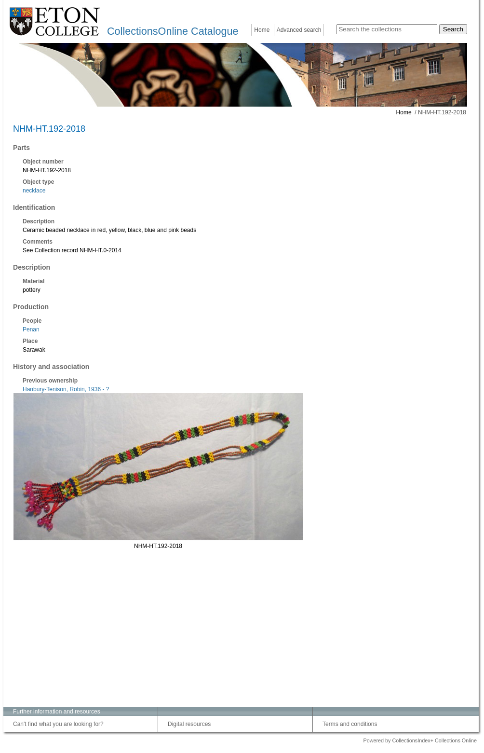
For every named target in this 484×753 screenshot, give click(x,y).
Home (261, 30)
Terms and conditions (350, 724)
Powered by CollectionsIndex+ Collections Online (420, 740)
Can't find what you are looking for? (58, 724)
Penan (31, 329)
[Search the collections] (386, 29)
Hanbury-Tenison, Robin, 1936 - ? (66, 389)
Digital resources (189, 724)
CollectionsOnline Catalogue (172, 31)
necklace (34, 190)
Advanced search (299, 30)
